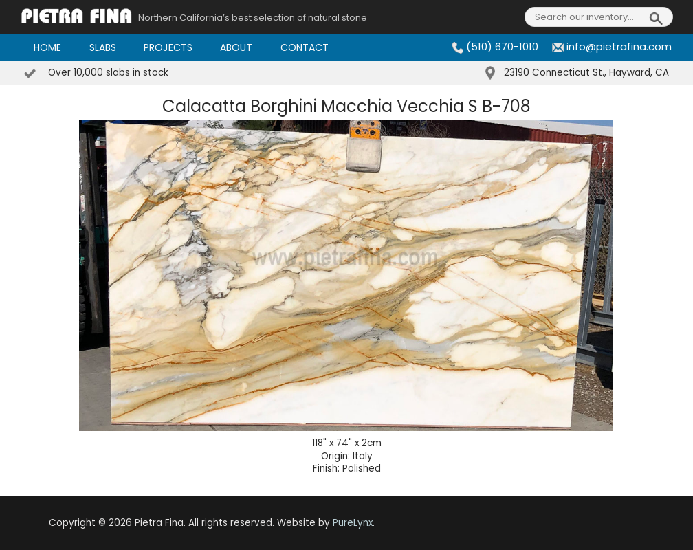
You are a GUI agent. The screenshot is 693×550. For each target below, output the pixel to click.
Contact (304, 47)
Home (47, 47)
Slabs (102, 47)
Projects (168, 47)
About (236, 47)
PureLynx (353, 522)
